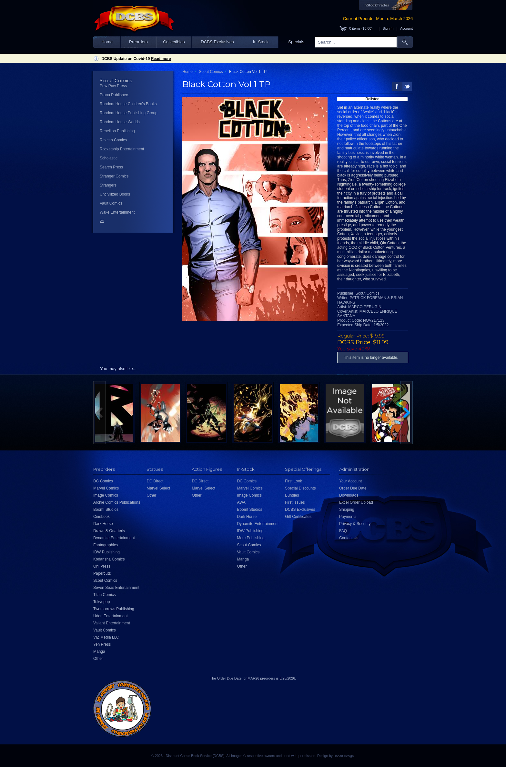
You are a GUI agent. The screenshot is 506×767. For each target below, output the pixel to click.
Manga (99, 651)
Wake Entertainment (117, 212)
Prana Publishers (114, 95)
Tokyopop (101, 602)
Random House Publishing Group (128, 113)
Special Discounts (300, 488)
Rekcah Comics (113, 140)
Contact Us (348, 538)
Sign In (388, 28)
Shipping (346, 509)
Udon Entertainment (110, 616)
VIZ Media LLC (106, 637)
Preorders (138, 41)
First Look (293, 481)
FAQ (343, 531)
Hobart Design (344, 756)
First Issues (295, 502)
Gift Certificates (298, 516)
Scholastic (108, 158)
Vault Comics (111, 203)
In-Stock (260, 41)
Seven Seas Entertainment (116, 587)
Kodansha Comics (109, 559)
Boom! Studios (105, 509)
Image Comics (105, 495)
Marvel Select (158, 488)
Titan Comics (104, 594)
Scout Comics (211, 71)
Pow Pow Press (113, 86)
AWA (241, 502)
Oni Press (101, 566)
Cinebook (101, 516)
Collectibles (174, 41)
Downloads (348, 495)
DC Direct (155, 481)
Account (406, 28)
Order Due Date (353, 488)
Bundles (292, 495)
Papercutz (102, 573)
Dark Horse (103, 523)
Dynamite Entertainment (114, 538)
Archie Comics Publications (116, 502)
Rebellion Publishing (117, 131)
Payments (347, 516)
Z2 (102, 221)
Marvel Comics (106, 488)
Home (107, 41)
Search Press (111, 167)
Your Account (350, 481)
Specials (296, 41)
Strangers (108, 185)
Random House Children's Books (128, 104)
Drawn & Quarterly (109, 531)
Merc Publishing (250, 538)
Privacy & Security (354, 523)
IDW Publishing (106, 552)
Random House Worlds (120, 122)
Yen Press (102, 644)
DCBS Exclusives (217, 41)
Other (98, 658)
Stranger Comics (114, 176)
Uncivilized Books (115, 194)
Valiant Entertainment (111, 623)
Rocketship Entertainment (122, 149)
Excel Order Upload (356, 502)
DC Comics (103, 481)
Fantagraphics (105, 545)
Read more (161, 58)
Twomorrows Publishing (113, 609)
